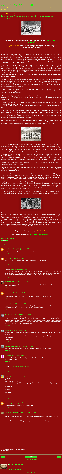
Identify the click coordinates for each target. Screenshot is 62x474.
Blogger (33, 472)
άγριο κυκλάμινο (9, 403)
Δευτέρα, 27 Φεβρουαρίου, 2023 (19, 376)
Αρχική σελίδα (31, 456)
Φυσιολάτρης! (8, 249)
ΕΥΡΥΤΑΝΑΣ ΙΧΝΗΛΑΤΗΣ (17, 4)
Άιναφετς (7, 355)
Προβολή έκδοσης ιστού (31, 459)
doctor (6, 292)
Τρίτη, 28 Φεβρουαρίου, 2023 (28, 412)
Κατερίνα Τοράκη (9, 346)
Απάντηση (7, 253)
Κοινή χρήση (4, 240)
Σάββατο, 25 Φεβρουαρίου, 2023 (18, 355)
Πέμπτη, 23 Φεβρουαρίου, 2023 (21, 281)
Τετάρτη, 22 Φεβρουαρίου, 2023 (21, 249)
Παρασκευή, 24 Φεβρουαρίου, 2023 (23, 346)
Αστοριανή (8, 376)
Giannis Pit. (8, 330)
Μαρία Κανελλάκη (9, 314)
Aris (6, 258)
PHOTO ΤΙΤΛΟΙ (9, 281)
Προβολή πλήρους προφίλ (14, 469)
